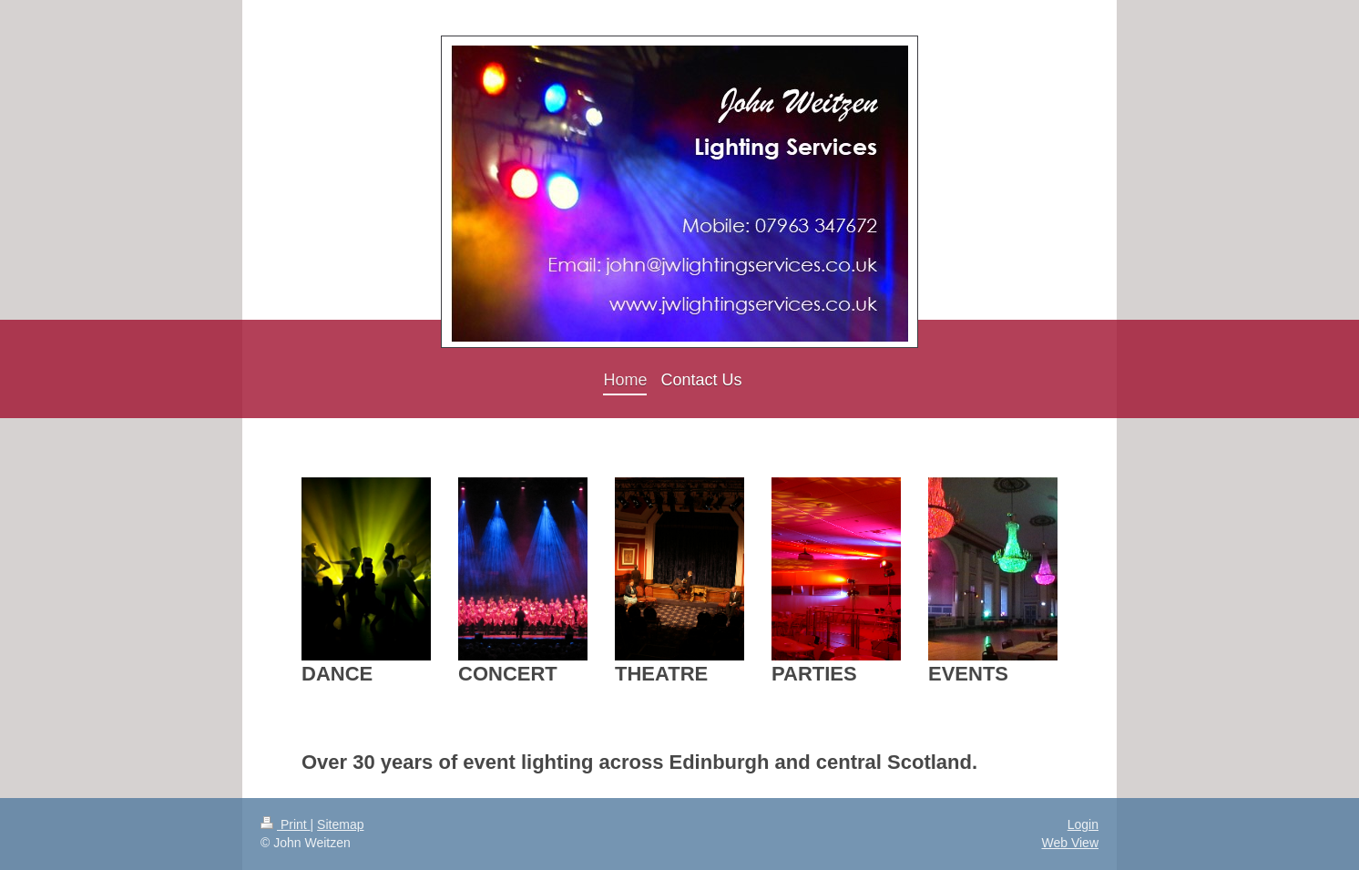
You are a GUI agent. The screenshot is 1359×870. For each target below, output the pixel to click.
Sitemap (340, 824)
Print (286, 824)
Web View (1069, 842)
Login (1083, 824)
